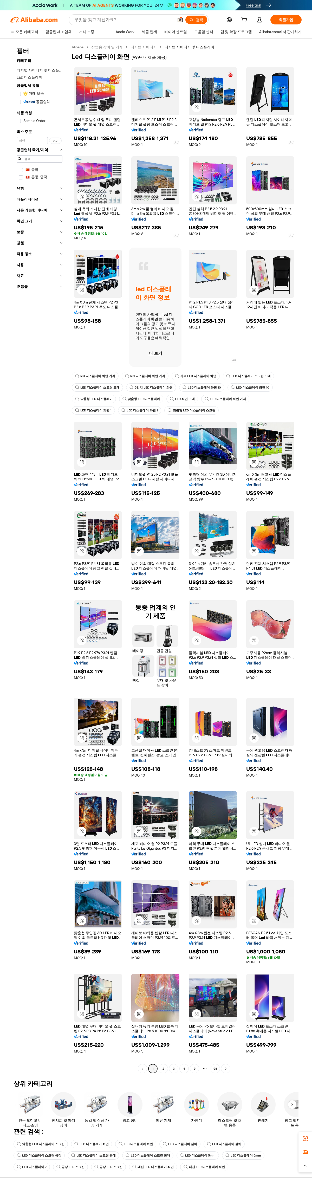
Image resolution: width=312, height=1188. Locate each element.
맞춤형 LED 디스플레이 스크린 (191, 410)
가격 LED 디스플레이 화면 (195, 376)
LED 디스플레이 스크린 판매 (93, 1155)
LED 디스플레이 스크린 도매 (248, 376)
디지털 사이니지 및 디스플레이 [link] (189, 47)
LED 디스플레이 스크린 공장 (39, 1155)
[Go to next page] (225, 1068)
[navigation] (40, 558)
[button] (196, 107)
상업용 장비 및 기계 (107, 47)
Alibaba (77, 47)
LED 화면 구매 (182, 399)
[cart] (245, 20)
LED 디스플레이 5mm (198, 1155)
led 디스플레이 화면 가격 (95, 376)
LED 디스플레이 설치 (180, 1144)
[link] (305, 1138)
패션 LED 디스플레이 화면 (153, 1167)
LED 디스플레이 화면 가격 (225, 399)
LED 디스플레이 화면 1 (93, 410)
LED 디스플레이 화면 (91, 1144)
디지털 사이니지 (144, 47)
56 (215, 1068)
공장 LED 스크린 (70, 1167)
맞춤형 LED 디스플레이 (94, 399)
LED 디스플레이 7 (32, 1167)
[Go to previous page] (142, 1068)
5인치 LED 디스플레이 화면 (151, 387)
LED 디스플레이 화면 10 (202, 387)
